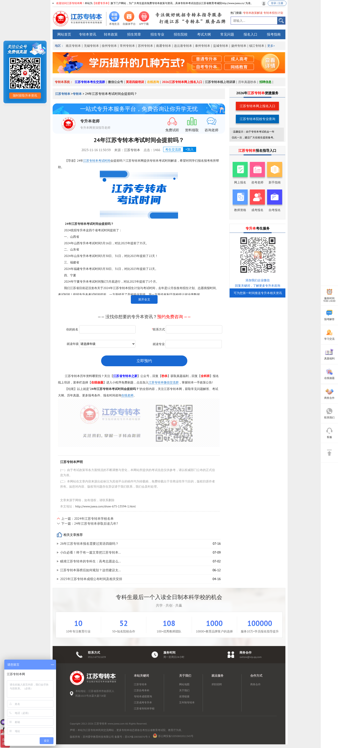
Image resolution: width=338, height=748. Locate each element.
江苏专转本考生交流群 (90, 82)
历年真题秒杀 (247, 82)
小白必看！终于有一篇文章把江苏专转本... (90, 552)
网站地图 (184, 684)
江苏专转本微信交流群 (164, 382)
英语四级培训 (135, 82)
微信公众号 (115, 82)
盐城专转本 (220, 46)
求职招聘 (216, 684)
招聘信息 (265, 82)
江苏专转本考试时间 (96, 161)
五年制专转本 (187, 702)
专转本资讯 (87, 34)
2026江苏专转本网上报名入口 (182, 82)
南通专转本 (163, 46)
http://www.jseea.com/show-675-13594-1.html (105, 506)
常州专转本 (127, 46)
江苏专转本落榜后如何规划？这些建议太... (90, 570)
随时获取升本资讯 (25, 95)
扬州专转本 (238, 46)
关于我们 (184, 690)
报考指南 (274, 34)
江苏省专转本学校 (144, 708)
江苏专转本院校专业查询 (257, 119)
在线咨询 (153, 82)
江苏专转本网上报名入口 (257, 106)
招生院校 (181, 34)
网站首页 (64, 34)
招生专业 (157, 34)
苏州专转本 (145, 46)
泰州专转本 (202, 46)
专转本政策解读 (253, 13)
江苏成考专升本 (143, 702)
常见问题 (227, 34)
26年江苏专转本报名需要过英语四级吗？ (89, 543)
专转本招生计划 (273, 13)
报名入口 (250, 34)
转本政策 (111, 34)
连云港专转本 (183, 46)
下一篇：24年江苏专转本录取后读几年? (89, 523)
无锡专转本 (91, 46)
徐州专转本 (109, 46)
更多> (271, 46)
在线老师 (127, 395)
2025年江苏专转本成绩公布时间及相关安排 (91, 579)
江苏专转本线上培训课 (220, 82)
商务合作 (255, 684)
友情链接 (184, 696)
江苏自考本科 (141, 690)
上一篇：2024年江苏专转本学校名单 (87, 518)
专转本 (77, 94)
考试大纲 (204, 34)
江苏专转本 (63, 94)
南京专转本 (73, 46)
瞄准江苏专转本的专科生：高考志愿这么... (90, 561)
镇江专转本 (256, 46)
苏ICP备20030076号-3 (137, 736)
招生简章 (134, 34)
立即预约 (144, 360)
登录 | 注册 (277, 3)
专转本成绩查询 (143, 696)
